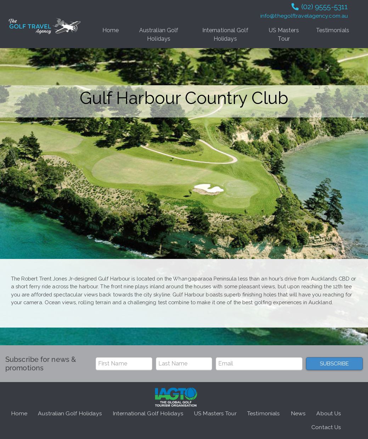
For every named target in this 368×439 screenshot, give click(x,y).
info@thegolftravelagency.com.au (304, 16)
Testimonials (332, 30)
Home (110, 30)
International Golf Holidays (225, 34)
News (298, 413)
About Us (328, 413)
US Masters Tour (284, 34)
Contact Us (326, 427)
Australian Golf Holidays (159, 34)
